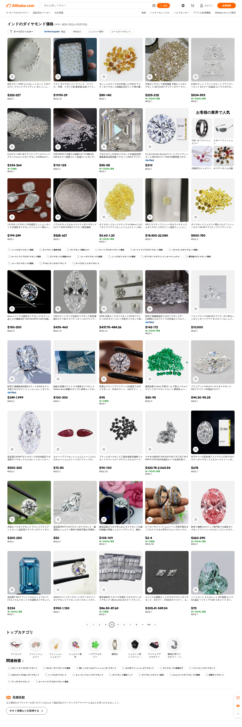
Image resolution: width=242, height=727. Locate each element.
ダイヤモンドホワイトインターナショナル (160, 256)
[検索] (163, 5)
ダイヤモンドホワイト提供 (151, 675)
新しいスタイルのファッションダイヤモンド (96, 668)
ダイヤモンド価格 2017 (78, 250)
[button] (154, 5)
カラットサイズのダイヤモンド (22, 668)
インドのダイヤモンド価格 (20, 250)
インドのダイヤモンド (56, 675)
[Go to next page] (155, 624)
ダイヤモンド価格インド (121, 675)
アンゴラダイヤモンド (19, 681)
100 (148, 625)
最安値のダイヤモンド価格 (198, 256)
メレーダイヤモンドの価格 (89, 256)
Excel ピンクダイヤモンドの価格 (185, 675)
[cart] (193, 6)
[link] (238, 698)
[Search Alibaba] (97, 5)
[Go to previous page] (87, 624)
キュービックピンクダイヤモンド (87, 675)
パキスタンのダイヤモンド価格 (183, 250)
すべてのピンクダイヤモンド (86, 263)
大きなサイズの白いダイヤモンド (23, 675)
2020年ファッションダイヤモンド (138, 668)
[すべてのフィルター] (21, 31)
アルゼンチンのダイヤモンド (53, 263)
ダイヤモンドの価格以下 (171, 668)
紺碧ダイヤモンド (215, 675)
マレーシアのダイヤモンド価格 (109, 250)
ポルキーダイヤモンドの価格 (56, 668)
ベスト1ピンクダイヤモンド (202, 668)
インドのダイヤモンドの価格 (121, 256)
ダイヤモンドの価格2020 (59, 256)
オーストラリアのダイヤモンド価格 (146, 250)
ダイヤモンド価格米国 (50, 250)
